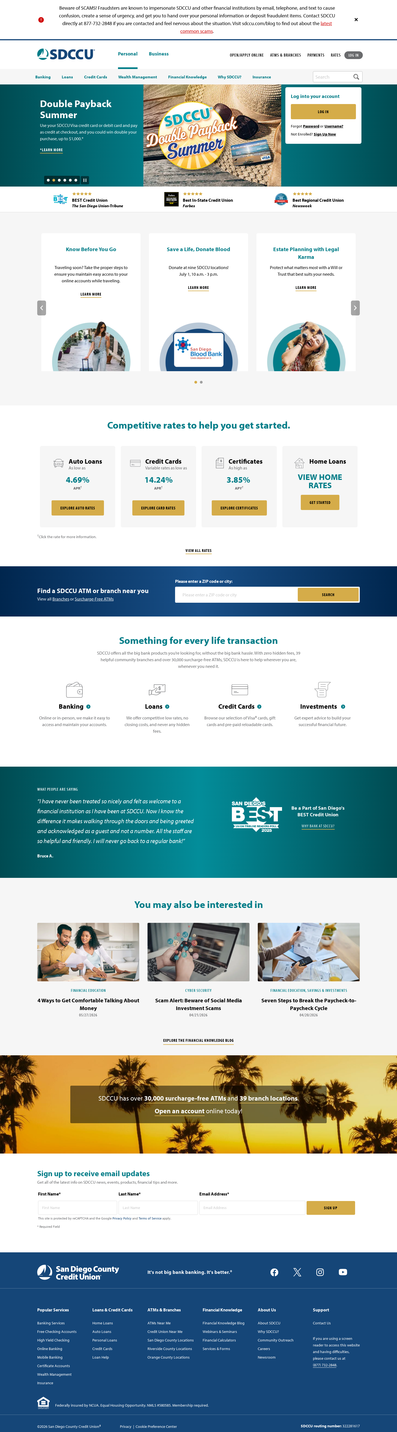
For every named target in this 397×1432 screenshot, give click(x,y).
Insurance (45, 1382)
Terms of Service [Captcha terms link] (150, 1218)
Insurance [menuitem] (262, 77)
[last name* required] (158, 1208)
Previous (41, 308)
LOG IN (353, 55)
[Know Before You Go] (91, 302)
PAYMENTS (315, 55)
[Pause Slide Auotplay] (85, 178)
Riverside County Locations (169, 1348)
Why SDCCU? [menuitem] (230, 77)
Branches (60, 599)
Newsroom (267, 1357)
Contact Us (322, 1323)
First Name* (49, 1194)
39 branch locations (268, 1098)
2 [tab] (53, 180)
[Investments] (322, 711)
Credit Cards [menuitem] (95, 77)
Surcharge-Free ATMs (94, 599)
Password (311, 126)
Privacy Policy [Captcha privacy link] (122, 1218)
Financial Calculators (219, 1340)
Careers (264, 1348)
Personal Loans (104, 1340)
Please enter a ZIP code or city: (203, 581)
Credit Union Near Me (165, 1331)
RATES (336, 55)
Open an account (180, 1111)
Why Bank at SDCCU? (318, 825)
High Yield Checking (53, 1340)
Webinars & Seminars (220, 1331)
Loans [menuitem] (67, 77)
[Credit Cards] (240, 711)
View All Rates (199, 550)
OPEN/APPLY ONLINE (247, 55)
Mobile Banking (50, 1357)
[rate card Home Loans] (320, 486)
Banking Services (51, 1323)
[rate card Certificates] (239, 486)
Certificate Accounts (53, 1365)
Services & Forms (216, 1348)
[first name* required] (77, 1208)
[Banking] (74, 711)
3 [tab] (59, 180)
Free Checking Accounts (57, 1331)
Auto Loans (101, 1331)
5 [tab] (70, 180)
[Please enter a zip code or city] (237, 595)
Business (159, 54)
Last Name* (130, 1194)
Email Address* (214, 1194)
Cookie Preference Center (156, 1426)
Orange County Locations (168, 1357)
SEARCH (328, 594)
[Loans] (157, 711)
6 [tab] (75, 180)
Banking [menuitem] (43, 77)
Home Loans (102, 1323)
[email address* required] (252, 1208)
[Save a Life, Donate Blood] (198, 302)
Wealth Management (54, 1374)
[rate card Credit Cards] (158, 486)
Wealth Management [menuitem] (137, 77)
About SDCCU (269, 1323)
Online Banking (49, 1348)
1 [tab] (48, 180)
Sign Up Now (325, 134)
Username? (333, 126)
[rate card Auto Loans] (77, 486)
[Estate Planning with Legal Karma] (306, 302)
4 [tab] (64, 180)
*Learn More (51, 149)
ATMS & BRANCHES (285, 55)
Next (355, 308)
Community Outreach (276, 1340)
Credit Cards (102, 1348)
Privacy (126, 1426)
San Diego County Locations (170, 1340)
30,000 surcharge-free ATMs (185, 1098)
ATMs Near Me (159, 1323)
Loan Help (100, 1357)
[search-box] (338, 76)
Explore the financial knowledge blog (198, 1040)
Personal (128, 54)
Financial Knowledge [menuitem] (187, 77)
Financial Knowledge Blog (224, 1323)
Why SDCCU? (268, 1331)
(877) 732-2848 (324, 1364)
